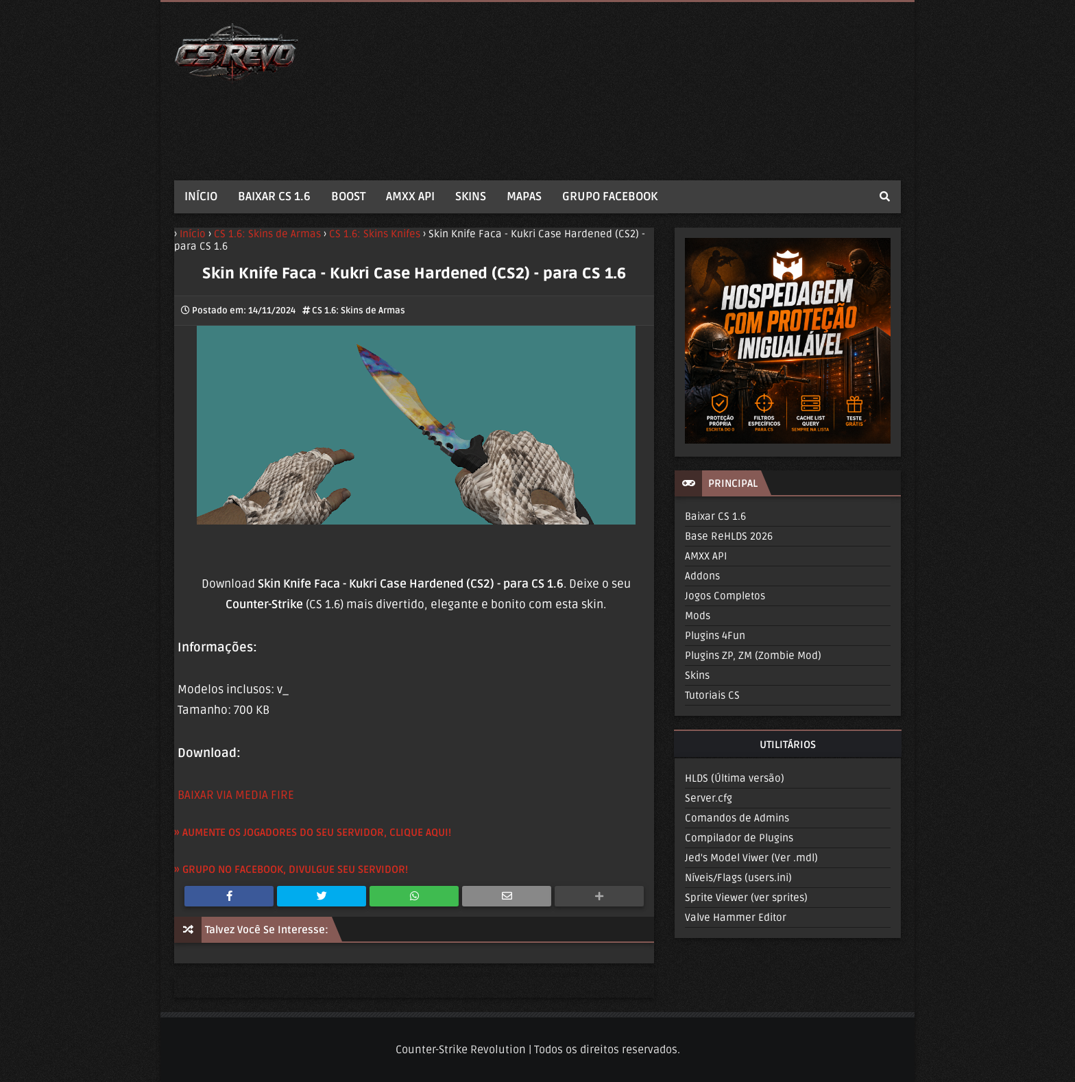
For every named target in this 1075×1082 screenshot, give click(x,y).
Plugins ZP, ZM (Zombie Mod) (753, 655)
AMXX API (706, 556)
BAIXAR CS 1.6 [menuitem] (274, 196)
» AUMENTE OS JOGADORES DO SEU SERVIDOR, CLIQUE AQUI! (312, 832)
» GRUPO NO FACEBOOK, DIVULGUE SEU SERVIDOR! (291, 869)
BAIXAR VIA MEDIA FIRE (236, 795)
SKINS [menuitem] (470, 196)
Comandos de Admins (737, 818)
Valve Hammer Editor (735, 917)
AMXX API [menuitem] (410, 196)
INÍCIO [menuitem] (200, 196)
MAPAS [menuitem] (524, 196)
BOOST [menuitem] (348, 196)
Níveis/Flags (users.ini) (738, 877)
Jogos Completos (725, 596)
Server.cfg (708, 798)
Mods (697, 616)
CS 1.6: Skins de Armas (358, 310)
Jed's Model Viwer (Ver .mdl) (751, 858)
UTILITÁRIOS (788, 744)
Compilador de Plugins (739, 838)
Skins (697, 675)
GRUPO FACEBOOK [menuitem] (609, 196)
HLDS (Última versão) (734, 778)
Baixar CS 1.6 (715, 516)
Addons (702, 576)
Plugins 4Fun (715, 635)
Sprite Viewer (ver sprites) (746, 897)
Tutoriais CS (712, 695)
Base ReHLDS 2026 (729, 536)
